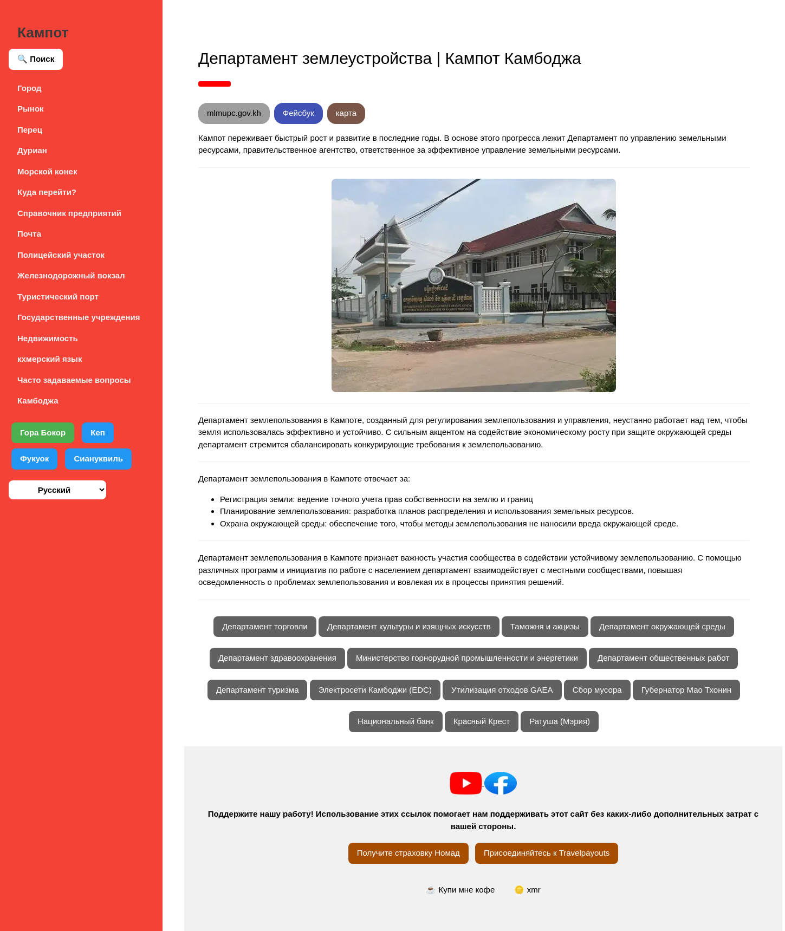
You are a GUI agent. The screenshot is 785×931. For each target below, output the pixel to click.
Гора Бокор (43, 432)
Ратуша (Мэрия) (559, 721)
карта (346, 113)
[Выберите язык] (57, 489)
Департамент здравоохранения (277, 657)
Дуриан (32, 150)
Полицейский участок (61, 254)
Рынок (30, 108)
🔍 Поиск (35, 58)
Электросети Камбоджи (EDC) (375, 689)
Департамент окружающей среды (662, 626)
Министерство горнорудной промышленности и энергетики (467, 657)
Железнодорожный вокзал (71, 275)
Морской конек (47, 171)
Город (29, 88)
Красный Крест (481, 721)
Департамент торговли (265, 626)
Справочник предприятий (69, 213)
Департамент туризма (257, 689)
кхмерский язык (49, 358)
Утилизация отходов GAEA (502, 689)
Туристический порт (58, 296)
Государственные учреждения (78, 317)
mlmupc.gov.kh (234, 113)
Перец (29, 129)
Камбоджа (38, 400)
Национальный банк (396, 721)
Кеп (97, 432)
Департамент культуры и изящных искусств (409, 626)
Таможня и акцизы (545, 626)
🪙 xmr (527, 889)
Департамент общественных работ (663, 657)
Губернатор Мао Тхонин (686, 689)
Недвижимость (47, 338)
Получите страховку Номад (408, 852)
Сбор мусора (597, 689)
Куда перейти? (46, 192)
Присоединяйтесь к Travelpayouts (546, 852)
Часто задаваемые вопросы (74, 380)
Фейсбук (298, 113)
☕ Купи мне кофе (460, 889)
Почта (29, 233)
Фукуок (34, 458)
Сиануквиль (98, 458)
